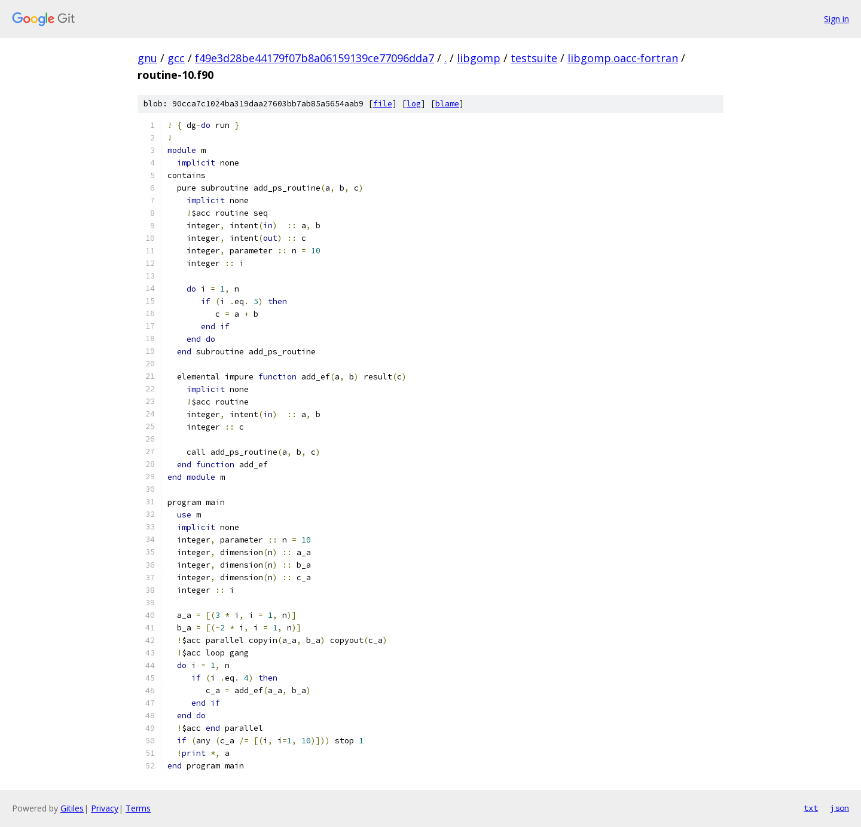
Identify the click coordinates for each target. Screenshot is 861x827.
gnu (147, 58)
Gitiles (72, 808)
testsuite (534, 58)
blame (447, 104)
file (382, 104)
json (839, 808)
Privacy (104, 808)
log (414, 104)
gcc (176, 58)
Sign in (836, 18)
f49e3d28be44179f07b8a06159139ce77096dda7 (314, 58)
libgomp (478, 58)
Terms (138, 808)
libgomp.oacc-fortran (622, 58)
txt (811, 808)
